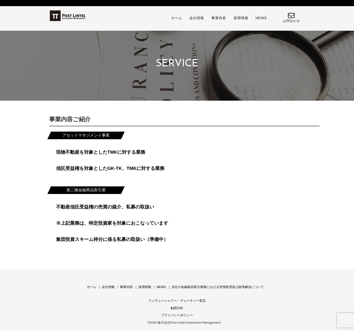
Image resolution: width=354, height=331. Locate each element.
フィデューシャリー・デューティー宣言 (177, 301)
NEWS (261, 18)
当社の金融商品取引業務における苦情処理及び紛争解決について (217, 287)
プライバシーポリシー (177, 315)
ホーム (176, 18)
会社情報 (196, 18)
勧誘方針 (177, 308)
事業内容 (218, 18)
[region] (177, 64)
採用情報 (241, 18)
